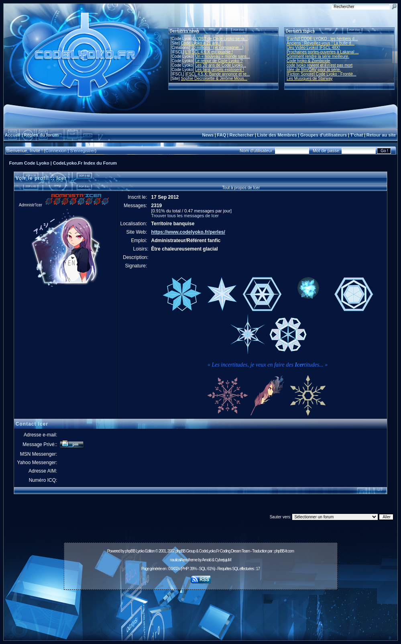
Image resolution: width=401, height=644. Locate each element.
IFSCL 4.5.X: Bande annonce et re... (217, 74)
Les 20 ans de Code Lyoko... (220, 65)
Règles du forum (41, 134)
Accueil (12, 134)
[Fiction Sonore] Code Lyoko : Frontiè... (321, 74)
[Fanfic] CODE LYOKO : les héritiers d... (322, 39)
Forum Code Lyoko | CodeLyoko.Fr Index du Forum (63, 163)
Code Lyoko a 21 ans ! (201, 43)
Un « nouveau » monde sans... (222, 56)
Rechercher (242, 134)
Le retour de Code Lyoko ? (218, 61)
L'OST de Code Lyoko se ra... (221, 39)
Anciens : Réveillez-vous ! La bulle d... (320, 43)
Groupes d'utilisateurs (323, 134)
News (208, 134)
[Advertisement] (201, 611)
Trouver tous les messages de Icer (185, 215)
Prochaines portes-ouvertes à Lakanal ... (323, 52)
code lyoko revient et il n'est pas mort (319, 65)
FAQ (221, 134)
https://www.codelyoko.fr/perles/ (188, 232)
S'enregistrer (82, 150)
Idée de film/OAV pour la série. (314, 69)
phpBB (130, 551)
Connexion (56, 150)
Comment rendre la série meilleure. (318, 56)
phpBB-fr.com (284, 551)
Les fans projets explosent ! (219, 69)
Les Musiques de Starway (310, 78)
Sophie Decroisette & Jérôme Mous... (214, 78)
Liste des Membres (277, 134)
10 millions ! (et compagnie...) (217, 47)
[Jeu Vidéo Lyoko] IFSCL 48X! (313, 47)
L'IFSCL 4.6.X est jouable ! (209, 52)
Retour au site (381, 134)
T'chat (356, 134)
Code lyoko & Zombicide (308, 61)
